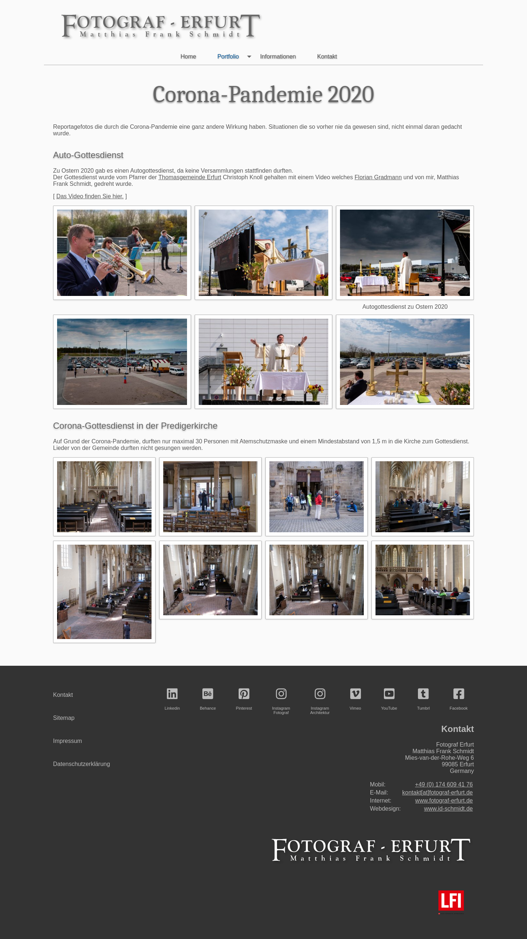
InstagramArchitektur (319, 701)
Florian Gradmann (378, 177)
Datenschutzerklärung (81, 764)
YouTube (389, 699)
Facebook (459, 699)
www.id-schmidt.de (448, 808)
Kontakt (327, 56)
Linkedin (172, 699)
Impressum (67, 741)
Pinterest (244, 699)
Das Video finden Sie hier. (90, 196)
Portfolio (235, 56)
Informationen (278, 56)
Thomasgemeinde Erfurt (189, 177)
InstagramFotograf (281, 701)
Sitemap (64, 718)
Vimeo (355, 699)
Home (188, 56)
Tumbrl (423, 699)
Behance (208, 699)
